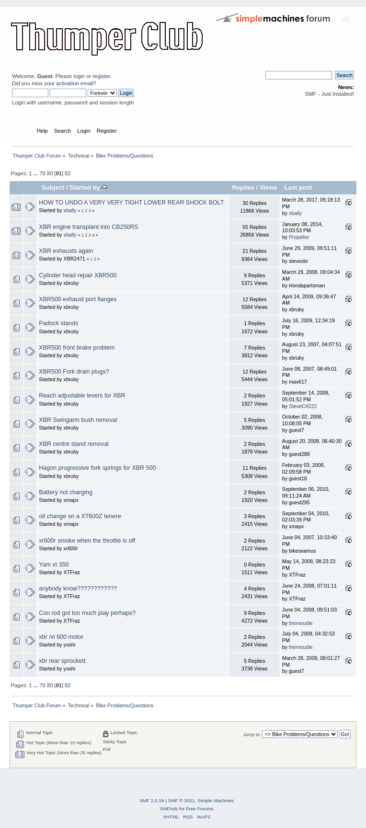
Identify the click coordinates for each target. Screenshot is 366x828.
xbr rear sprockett (62, 661)
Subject (53, 187)
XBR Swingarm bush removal (78, 420)
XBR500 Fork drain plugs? (74, 371)
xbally (70, 210)
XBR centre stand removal (74, 444)
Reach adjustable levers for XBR (82, 395)
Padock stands (58, 323)
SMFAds (169, 808)
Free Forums (199, 808)
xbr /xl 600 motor (61, 637)
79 (42, 173)
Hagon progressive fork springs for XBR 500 (97, 468)
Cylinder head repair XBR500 (77, 275)
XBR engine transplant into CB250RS (88, 227)
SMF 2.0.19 (151, 800)
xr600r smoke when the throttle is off (87, 540)
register (101, 76)
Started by (88, 187)
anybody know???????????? (78, 588)
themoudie (300, 623)
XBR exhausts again (66, 251)
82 (67, 173)
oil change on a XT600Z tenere (80, 516)
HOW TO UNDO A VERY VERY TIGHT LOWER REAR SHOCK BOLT (131, 202)
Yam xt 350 (54, 564)
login (79, 76)
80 (50, 173)
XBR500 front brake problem (76, 347)
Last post (298, 187)
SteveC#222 (303, 406)
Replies (243, 187)
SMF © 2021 (181, 800)
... (36, 173)
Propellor (299, 237)
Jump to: (252, 734)
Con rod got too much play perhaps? (87, 613)
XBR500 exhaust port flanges (77, 299)
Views (268, 187)
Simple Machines (215, 800)
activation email (74, 83)
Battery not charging (65, 492)
